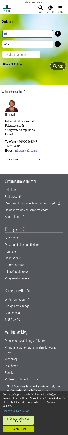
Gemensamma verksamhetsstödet (26, 210)
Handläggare (13, 258)
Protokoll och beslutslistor (21, 379)
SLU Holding (12, 217)
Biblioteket (11, 196)
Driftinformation (15, 299)
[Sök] (58, 66)
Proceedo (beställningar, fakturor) (26, 341)
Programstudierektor (18, 278)
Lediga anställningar (17, 306)
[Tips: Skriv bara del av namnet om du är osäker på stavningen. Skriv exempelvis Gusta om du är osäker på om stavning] (58, 33)
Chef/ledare (12, 238)
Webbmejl (11, 359)
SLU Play (10, 319)
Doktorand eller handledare (22, 245)
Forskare (10, 251)
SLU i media (12, 313)
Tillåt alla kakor (18, 429)
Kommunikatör (14, 265)
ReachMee (11, 366)
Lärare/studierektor (17, 271)
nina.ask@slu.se (26, 150)
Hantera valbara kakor (16, 411)
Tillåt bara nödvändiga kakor (18, 420)
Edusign (10, 372)
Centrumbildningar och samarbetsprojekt (31, 203)
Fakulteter (11, 190)
